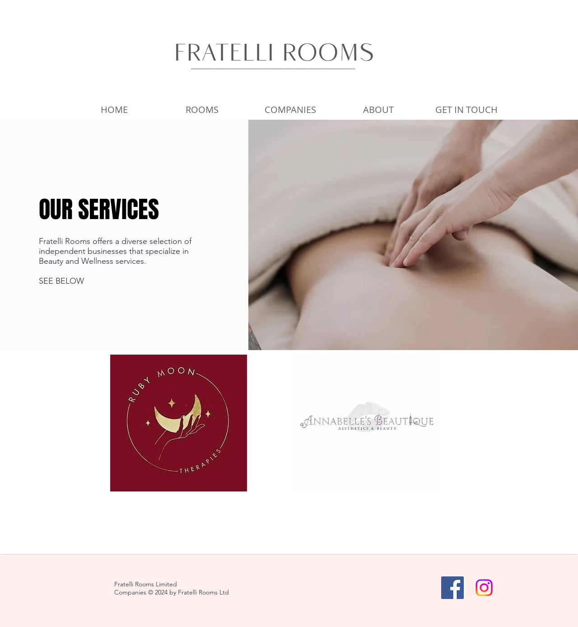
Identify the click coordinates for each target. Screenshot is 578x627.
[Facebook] (452, 587)
